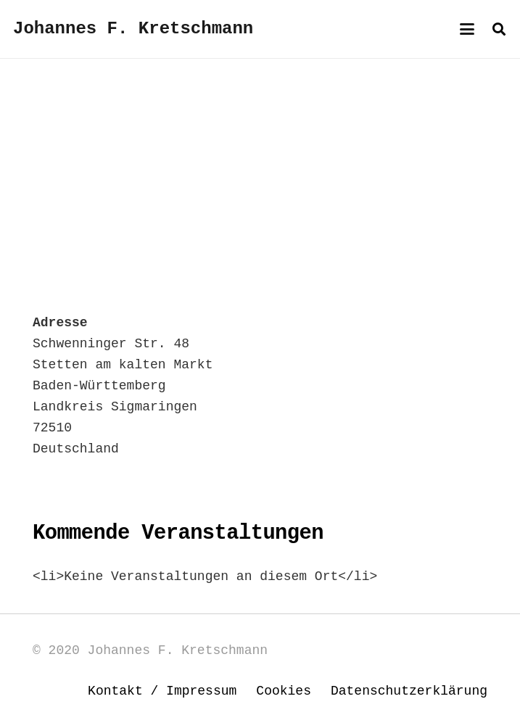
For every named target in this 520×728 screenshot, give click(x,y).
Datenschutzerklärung (409, 691)
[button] (467, 29)
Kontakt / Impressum (162, 691)
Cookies (283, 691)
